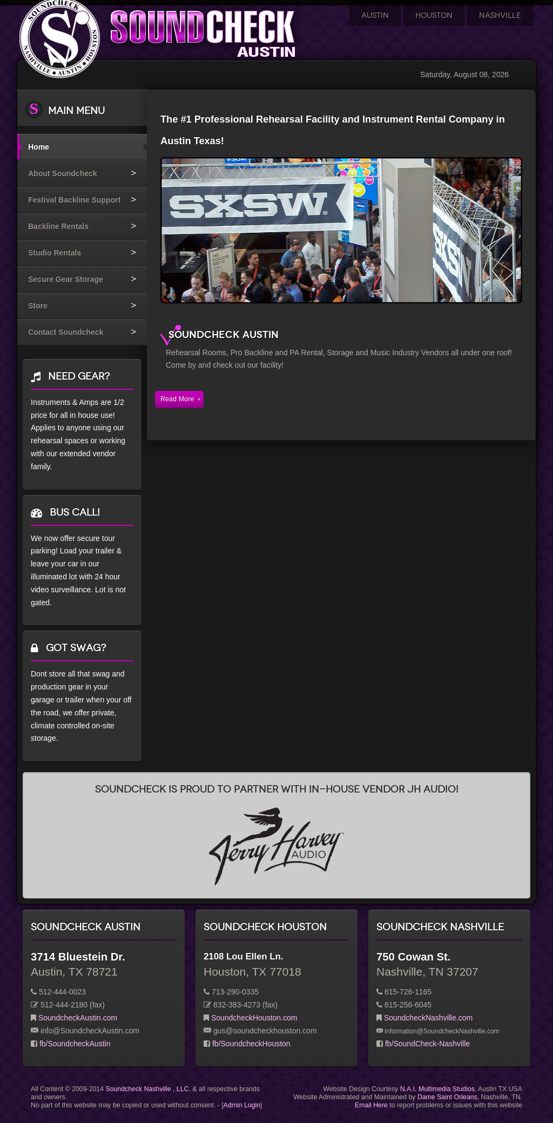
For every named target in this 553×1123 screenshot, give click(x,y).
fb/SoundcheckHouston (251, 1043)
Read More (177, 399)
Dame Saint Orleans (447, 1097)
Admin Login (242, 1105)
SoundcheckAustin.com (77, 1017)
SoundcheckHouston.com (254, 1017)
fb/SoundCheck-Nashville (427, 1043)
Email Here (371, 1105)
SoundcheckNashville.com (428, 1017)
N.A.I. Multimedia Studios (437, 1089)
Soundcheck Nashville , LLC (146, 1089)
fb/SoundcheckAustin (75, 1043)
